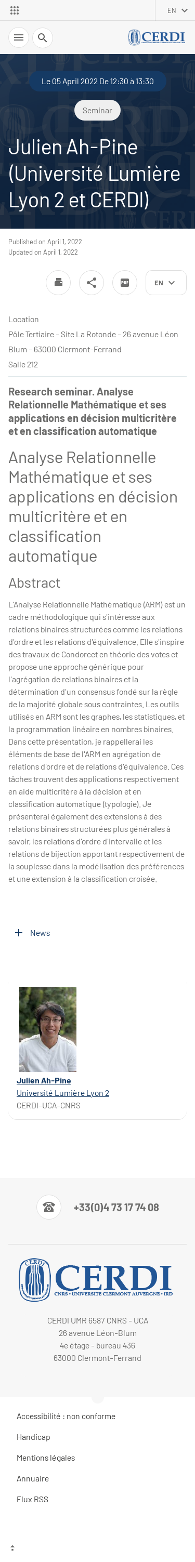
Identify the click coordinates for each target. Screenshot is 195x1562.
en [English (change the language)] (171, 10)
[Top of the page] (97, 1549)
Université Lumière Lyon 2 (63, 1092)
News (40, 932)
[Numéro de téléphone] (97, 1207)
